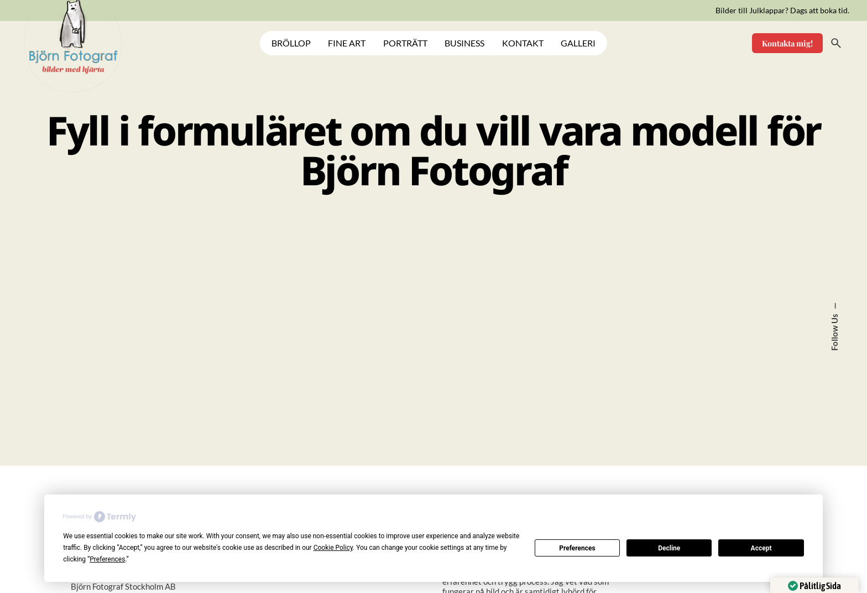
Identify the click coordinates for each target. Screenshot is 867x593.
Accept (761, 548)
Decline (669, 548)
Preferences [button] (107, 559)
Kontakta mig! (787, 43)
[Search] (836, 43)
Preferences (577, 548)
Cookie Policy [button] (333, 548)
